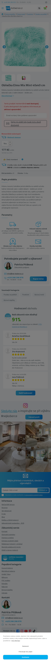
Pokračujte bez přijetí (25, 651)
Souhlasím (25, 657)
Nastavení (25, 646)
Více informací (15, 640)
